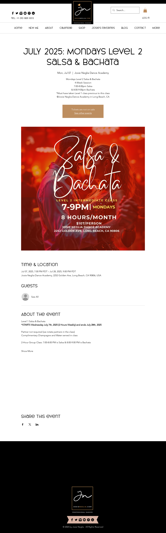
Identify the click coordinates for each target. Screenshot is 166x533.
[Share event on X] (29, 424)
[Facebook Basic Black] (12, 13)
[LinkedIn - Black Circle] (33, 13)
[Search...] (124, 10)
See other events (83, 113)
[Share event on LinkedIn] (37, 424)
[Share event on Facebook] (22, 424)
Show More (27, 351)
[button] (145, 10)
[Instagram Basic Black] (21, 13)
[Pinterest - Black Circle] (29, 13)
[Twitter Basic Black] (16, 13)
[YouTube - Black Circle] (25, 13)
